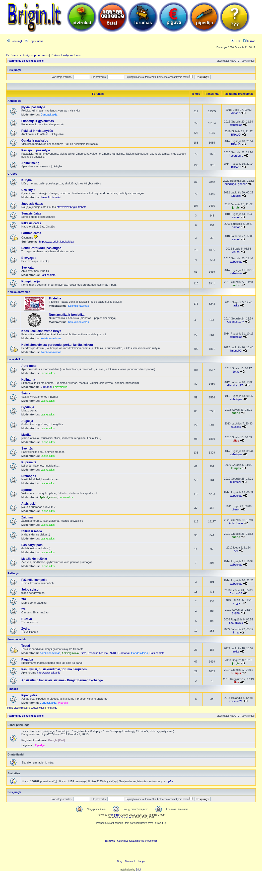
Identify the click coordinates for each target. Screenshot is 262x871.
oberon (236, 509)
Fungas (236, 468)
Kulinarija (28, 379)
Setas (235, 371)
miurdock (235, 481)
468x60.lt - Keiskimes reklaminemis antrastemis (130, 840)
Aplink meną (30, 163)
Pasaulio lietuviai (50, 197)
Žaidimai (27, 517)
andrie (236, 285)
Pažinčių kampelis (34, 580)
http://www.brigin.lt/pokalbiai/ (56, 241)
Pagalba (27, 659)
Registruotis (34, 41)
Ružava (26, 619)
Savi (83, 653)
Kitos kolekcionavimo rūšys (41, 331)
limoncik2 (236, 350)
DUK (235, 41)
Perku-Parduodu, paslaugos (41, 248)
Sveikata (27, 267)
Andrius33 (236, 593)
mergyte (236, 603)
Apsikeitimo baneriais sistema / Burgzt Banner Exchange (62, 680)
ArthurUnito (236, 523)
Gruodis (236, 195)
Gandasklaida (48, 114)
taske (236, 305)
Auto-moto (29, 366)
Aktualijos (14, 100)
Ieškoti (249, 41)
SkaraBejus (236, 622)
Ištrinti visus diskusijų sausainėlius (25, 707)
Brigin (139, 869)
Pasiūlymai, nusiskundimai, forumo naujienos (54, 669)
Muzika (26, 435)
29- (23, 609)
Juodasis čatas (32, 203)
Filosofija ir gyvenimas (37, 121)
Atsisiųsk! (28, 503)
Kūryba (26, 180)
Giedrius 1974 (236, 321)
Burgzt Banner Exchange (131, 861)
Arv (236, 550)
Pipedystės (29, 695)
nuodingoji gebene (236, 183)
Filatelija (55, 298)
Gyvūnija (27, 407)
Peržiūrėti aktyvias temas (66, 55)
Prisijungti (15, 41)
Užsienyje (28, 190)
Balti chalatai (48, 274)
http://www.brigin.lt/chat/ (71, 206)
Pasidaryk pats (32, 545)
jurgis (236, 207)
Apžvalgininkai (48, 497)
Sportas (27, 490)
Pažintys (13, 573)
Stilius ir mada (31, 531)
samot (236, 217)
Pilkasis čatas (31, 223)
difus (236, 440)
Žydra (25, 628)
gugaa (236, 612)
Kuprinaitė (28, 462)
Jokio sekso (30, 589)
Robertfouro (236, 155)
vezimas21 (236, 701)
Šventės (27, 448)
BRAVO (236, 134)
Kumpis (236, 673)
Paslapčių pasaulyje (35, 150)
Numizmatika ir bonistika (66, 314)
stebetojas (236, 124)
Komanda (51, 707)
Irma (236, 632)
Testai (25, 645)
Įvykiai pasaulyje (33, 107)
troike (235, 651)
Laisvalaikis (15, 359)
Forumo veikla (17, 639)
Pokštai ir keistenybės (37, 131)
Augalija (27, 421)
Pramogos (28, 476)
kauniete (236, 426)
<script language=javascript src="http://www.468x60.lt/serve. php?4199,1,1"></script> (131, 831)
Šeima (25, 393)
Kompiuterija (30, 281)
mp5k (169, 781)
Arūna (235, 251)
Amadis (235, 113)
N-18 (113, 653)
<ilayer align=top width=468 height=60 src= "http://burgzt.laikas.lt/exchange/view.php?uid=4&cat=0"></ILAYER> (131, 852)
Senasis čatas (31, 213)
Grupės (12, 173)
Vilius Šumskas (123, 817)
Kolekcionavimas (19, 291)
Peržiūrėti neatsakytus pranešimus (27, 55)
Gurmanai (46, 386)
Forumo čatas (31, 233)
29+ (23, 599)
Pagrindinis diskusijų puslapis (26, 60)
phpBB (115, 814)
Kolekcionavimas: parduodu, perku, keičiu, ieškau (57, 345)
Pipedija (13, 688)
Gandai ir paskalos (34, 140)
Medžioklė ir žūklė (34, 559)
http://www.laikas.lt (48, 672)
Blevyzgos (28, 258)
